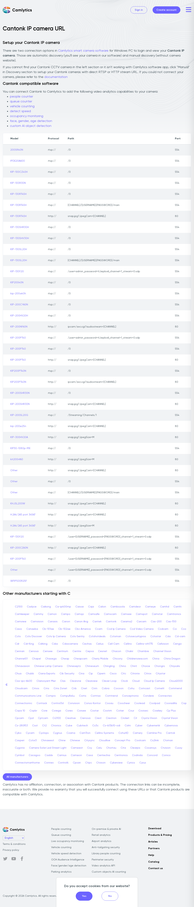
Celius (100, 644)
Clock (124, 681)
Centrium (62, 651)
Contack (42, 703)
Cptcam (43, 718)
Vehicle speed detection (66, 853)
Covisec (143, 710)
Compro (51, 696)
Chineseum (92, 666)
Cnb (74, 688)
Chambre (143, 651)
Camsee (126, 614)
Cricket (125, 718)
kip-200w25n (18, 426)
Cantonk (111, 621)
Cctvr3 (33, 740)
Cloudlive (104, 740)
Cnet (84, 688)
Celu (99, 748)
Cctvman (115, 636)
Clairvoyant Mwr (46, 681)
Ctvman (168, 740)
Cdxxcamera (70, 644)
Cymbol (19, 755)
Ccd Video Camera (141, 629)
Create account (166, 10)
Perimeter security (103, 859)
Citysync (89, 740)
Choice (145, 666)
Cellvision (163, 644)
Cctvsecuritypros (136, 636)
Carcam (141, 621)
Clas (63, 681)
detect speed (20, 111)
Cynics (131, 762)
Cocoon (119, 688)
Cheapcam (80, 658)
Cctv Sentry (77, 636)
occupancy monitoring (26, 116)
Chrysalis (174, 666)
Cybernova (171, 725)
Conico (166, 755)
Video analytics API (103, 865)
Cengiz (177, 644)
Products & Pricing (160, 835)
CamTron (85, 733)
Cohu (131, 688)
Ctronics (56, 725)
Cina (81, 673)
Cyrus (142, 762)
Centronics (121, 755)
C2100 (19, 606)
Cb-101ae (48, 629)
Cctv (18, 636)
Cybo (18, 733)
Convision (74, 703)
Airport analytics (101, 841)
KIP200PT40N (18, 371)
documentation (56, 77)
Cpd (31, 718)
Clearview (92, 681)
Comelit (159, 688)
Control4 (63, 762)
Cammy (38, 614)
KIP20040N (16, 282)
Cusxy (178, 748)
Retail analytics (101, 835)
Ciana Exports (46, 673)
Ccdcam (163, 629)
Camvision (37, 621)
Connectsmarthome (27, 762)
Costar (94, 710)
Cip (91, 673)
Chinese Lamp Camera (48, 666)
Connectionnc (23, 703)
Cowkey (157, 710)
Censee (47, 651)
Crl (135, 718)
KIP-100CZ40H (19, 172)
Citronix (135, 673)
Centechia (103, 755)
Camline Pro (154, 733)
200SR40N (16, 150)
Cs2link (154, 740)
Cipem (101, 673)
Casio (18, 629)
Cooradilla (170, 703)
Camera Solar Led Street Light (47, 748)
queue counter (21, 101)
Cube (69, 725)
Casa (89, 755)
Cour (131, 710)
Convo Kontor (92, 703)
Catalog (153, 862)
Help (151, 855)
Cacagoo (34, 755)
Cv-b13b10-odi (111, 725)
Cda (168, 636)
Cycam (30, 733)
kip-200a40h (18, 293)
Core (44, 710)
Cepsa (90, 651)
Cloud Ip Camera (154, 681)
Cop (184, 703)
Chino (122, 666)
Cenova (34, 651)
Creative (70, 718)
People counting (61, 829)
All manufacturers (17, 777)
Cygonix (20, 748)
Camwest (77, 748)
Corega (56, 710)
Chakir (129, 651)
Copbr (33, 710)
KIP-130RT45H (18, 194)
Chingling (109, 666)
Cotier (120, 710)
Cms (46, 688)
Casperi (19, 740)
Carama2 (126, 621)
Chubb (30, 673)
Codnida (137, 755)
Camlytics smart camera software (83, 50)
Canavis (53, 621)
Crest (98, 718)
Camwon (76, 755)
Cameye (150, 606)
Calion (102, 606)
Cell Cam (113, 644)
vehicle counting (22, 106)
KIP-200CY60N (19, 304)
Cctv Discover (33, 636)
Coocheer (124, 703)
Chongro (159, 666)
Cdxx (55, 644)
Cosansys (150, 748)
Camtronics (174, 614)
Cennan (20, 651)
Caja (91, 606)
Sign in (139, 10)
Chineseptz (74, 666)
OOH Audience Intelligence (67, 859)
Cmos (35, 688)
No (110, 896)
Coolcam (140, 740)
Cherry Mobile (100, 658)
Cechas (87, 644)
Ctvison (101, 762)
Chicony (117, 658)
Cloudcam (21, 688)
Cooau (109, 703)
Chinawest (47, 740)
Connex (49, 762)
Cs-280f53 (21, 725)
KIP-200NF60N (18, 326)
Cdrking (42, 644)
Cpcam (19, 718)
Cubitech (82, 725)
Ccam (98, 629)
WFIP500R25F (18, 581)
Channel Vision (162, 651)
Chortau (111, 748)
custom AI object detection (30, 126)
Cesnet (102, 651)
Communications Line (28, 696)
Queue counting (61, 835)
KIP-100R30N (18, 183)
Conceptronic (130, 696)
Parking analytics (61, 872)
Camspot (141, 614)
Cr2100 (56, 718)
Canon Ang (81, 621)
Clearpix (135, 748)
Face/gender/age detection (68, 865)
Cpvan (77, 762)
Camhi (177, 606)
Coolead (139, 703)
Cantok (170, 733)
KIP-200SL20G (19, 415)
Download (154, 828)
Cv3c (95, 725)
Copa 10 (20, 710)
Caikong (46, 606)
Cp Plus (171, 710)
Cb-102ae (64, 629)
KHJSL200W (17, 503)
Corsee (81, 710)
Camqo (79, 614)
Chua (18, 673)
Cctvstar (155, 636)
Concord (152, 755)
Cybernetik (153, 725)
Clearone (75, 681)
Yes (84, 896)
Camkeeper (22, 614)
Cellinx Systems (104, 733)
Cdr (17, 644)
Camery (137, 733)
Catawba (32, 629)
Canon (66, 621)
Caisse (79, 606)
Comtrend (111, 696)
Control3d (57, 703)
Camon (52, 614)
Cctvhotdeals (97, 636)
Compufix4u (67, 696)
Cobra (105, 688)
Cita (123, 748)
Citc (123, 673)
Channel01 (21, 658)
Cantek (97, 621)
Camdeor (135, 606)
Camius (61, 755)
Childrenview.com (137, 658)
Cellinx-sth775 (144, 644)
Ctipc (88, 762)
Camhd (164, 606)
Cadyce (32, 606)
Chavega (50, 658)
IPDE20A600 (17, 161)
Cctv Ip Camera (56, 636)
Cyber (138, 725)
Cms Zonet (60, 688)
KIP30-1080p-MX (20, 448)
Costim (107, 710)
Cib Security (67, 673)
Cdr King (29, 644)
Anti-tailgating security (106, 847)
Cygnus (57, 733)
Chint (133, 666)
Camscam (110, 614)
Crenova (85, 718)
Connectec (165, 696)
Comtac (96, 696)
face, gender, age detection (31, 121)
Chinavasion (22, 666)
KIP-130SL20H (18, 249)
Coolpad (154, 703)
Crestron (111, 718)
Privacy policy (11, 850)
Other (13, 470)
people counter (21, 96)
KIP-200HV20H (19, 315)
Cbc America (83, 629)
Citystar (160, 673)
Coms (82, 696)
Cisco (113, 673)
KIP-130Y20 (17, 271)
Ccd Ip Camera (116, 629)
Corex (69, 710)
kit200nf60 (16, 459)
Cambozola (117, 606)
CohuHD (123, 733)
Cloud (136, 681)
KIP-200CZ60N (19, 548)
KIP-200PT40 (18, 338)
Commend (175, 688)
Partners (153, 848)
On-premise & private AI (106, 829)
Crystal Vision (169, 718)
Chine (62, 740)
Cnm (94, 688)
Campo (65, 614)
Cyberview (116, 762)
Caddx (49, 755)
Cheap (65, 658)
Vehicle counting (61, 847)
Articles (153, 841)
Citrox (147, 673)
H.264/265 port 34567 (22, 514)
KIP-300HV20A (19, 437)
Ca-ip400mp (63, 606)
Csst (35, 725)
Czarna (70, 733)
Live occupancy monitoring (67, 841)
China (155, 658)
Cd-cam (180, 636)
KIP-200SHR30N (20, 393)
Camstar (157, 614)
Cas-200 (156, 621)
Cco (183, 629)
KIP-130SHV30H (19, 238)
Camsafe (94, 614)
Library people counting (106, 853)
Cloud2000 (176, 681)
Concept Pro (122, 740)
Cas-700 (171, 621)
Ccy (89, 748)
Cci (175, 629)
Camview (20, 621)
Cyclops (44, 733)
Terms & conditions (14, 844)
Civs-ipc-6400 (23, 681)
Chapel (36, 658)
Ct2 (44, 725)
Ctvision (166, 748)
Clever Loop (109, 681)
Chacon (116, 651)
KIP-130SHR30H (19, 227)
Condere (148, 696)
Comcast (144, 688)
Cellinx (128, 644)
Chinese (75, 740)
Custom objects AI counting (109, 872)
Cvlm (128, 725)
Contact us (155, 868)
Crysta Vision (149, 718)
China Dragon (172, 658)
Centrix (76, 651)
